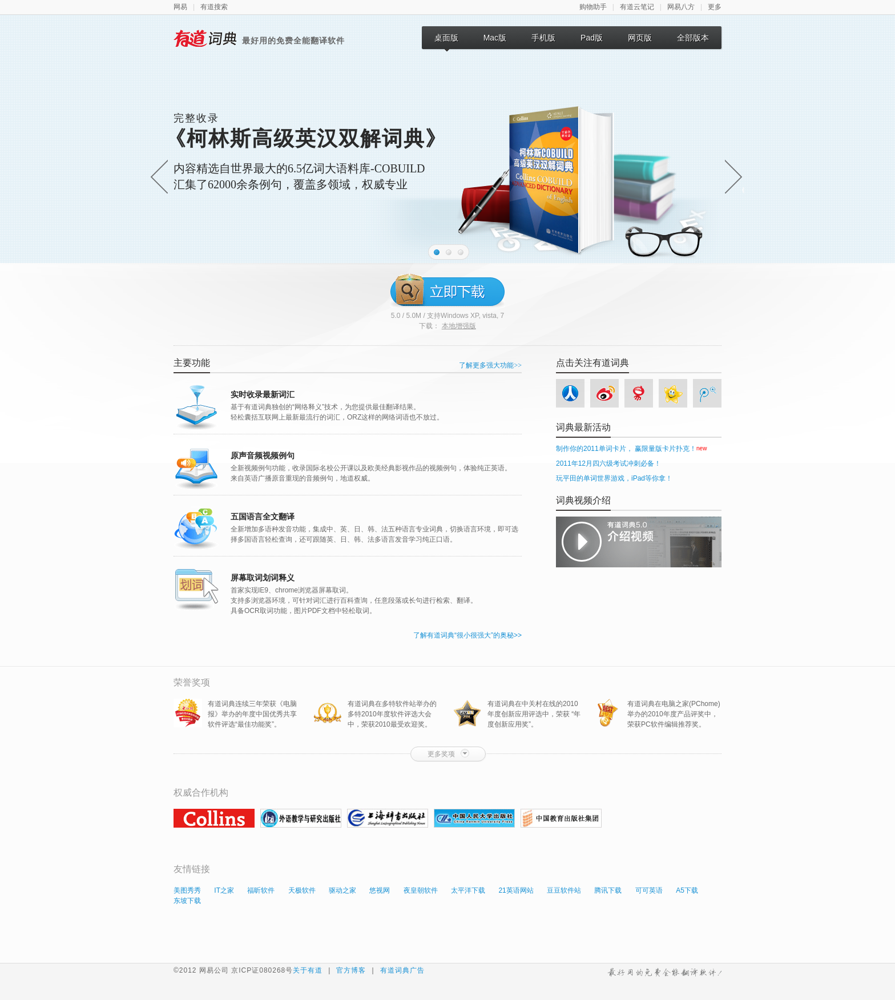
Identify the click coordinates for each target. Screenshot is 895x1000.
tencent (706, 395)
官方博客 (351, 970)
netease (639, 395)
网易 (180, 7)
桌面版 (446, 41)
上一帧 (159, 176)
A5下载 (687, 890)
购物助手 (593, 7)
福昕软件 (261, 890)
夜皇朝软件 (421, 890)
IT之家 (224, 890)
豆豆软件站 (564, 890)
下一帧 (730, 176)
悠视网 (379, 890)
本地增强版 (459, 326)
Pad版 (591, 37)
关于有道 (307, 970)
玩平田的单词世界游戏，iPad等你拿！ (614, 478)
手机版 (543, 37)
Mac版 (494, 37)
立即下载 (447, 290)
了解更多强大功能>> (490, 365)
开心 (673, 395)
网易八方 (681, 7)
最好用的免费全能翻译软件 (664, 971)
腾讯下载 (608, 890)
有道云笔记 (637, 7)
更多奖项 (448, 753)
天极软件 (302, 890)
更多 (714, 7)
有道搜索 (214, 7)
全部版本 (693, 37)
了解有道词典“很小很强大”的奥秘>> (467, 635)
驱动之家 (342, 890)
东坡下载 (187, 901)
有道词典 (205, 38)
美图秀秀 (187, 890)
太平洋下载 (468, 890)
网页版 (640, 37)
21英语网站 (515, 890)
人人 (571, 395)
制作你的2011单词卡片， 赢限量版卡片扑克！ (626, 449)
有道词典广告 (402, 970)
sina (605, 395)
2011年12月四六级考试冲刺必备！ (608, 463)
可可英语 (649, 890)
